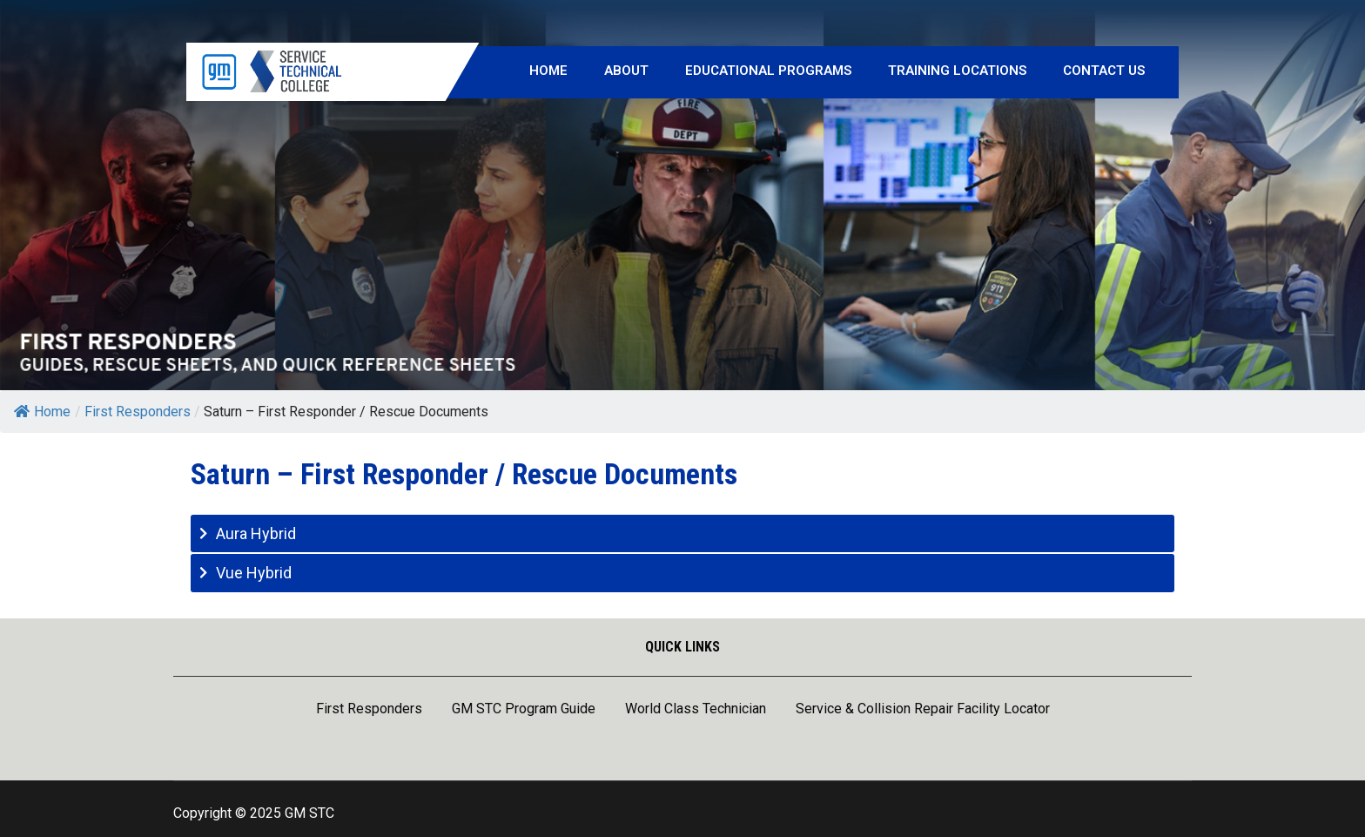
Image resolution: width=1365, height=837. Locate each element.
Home (548, 70)
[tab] (682, 533)
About (626, 70)
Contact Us (1104, 70)
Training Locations (957, 70)
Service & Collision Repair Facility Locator (923, 710)
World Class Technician (695, 710)
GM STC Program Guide (523, 710)
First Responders (369, 710)
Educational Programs (768, 70)
